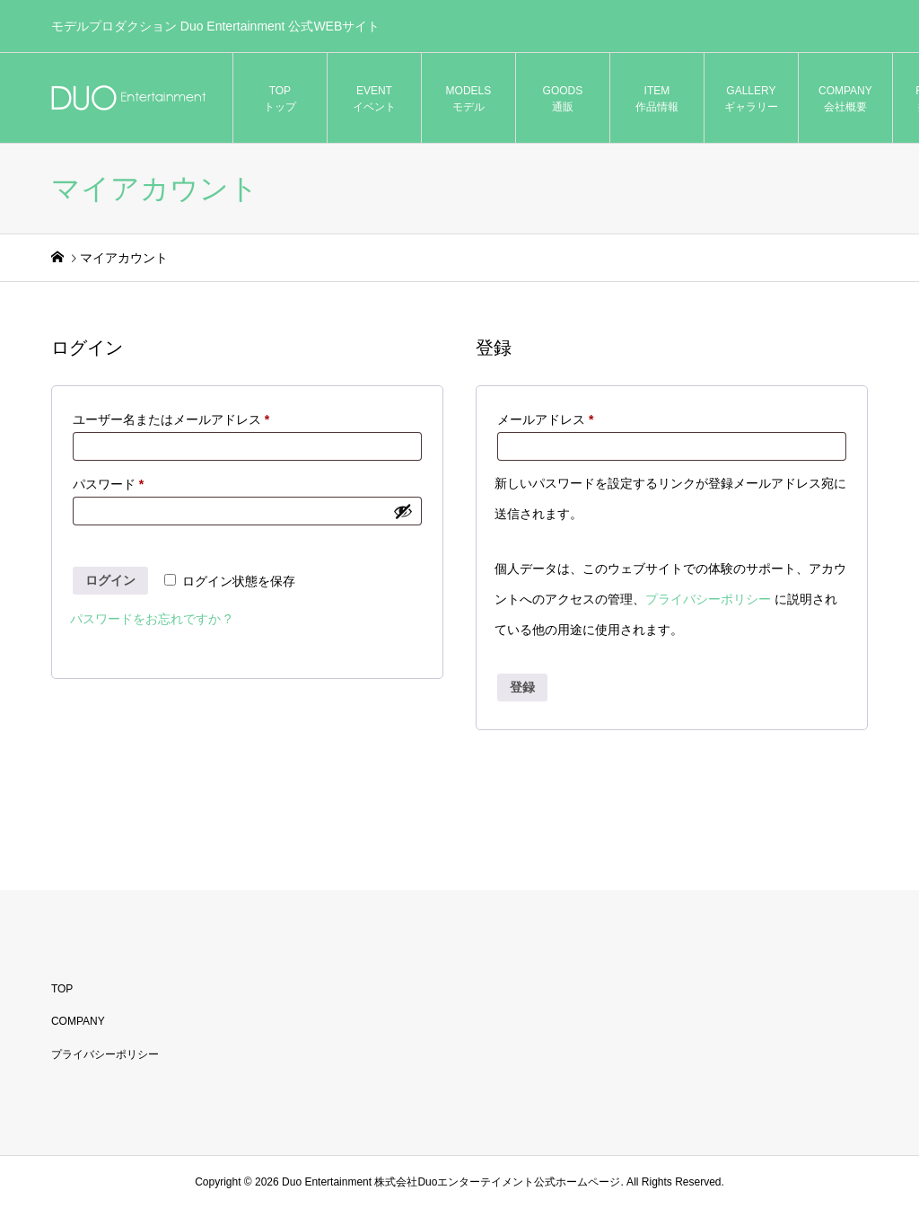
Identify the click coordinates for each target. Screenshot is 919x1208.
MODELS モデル (469, 98)
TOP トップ (280, 98)
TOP (62, 989)
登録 (522, 687)
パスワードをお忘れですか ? (151, 619)
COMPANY (78, 1021)
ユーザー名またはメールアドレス (177, 419)
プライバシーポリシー (708, 599)
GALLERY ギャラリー (751, 98)
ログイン (110, 580)
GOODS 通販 (563, 98)
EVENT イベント (374, 98)
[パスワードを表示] (403, 511)
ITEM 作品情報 (656, 98)
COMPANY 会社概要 (845, 98)
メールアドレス (551, 419)
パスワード (114, 484)
